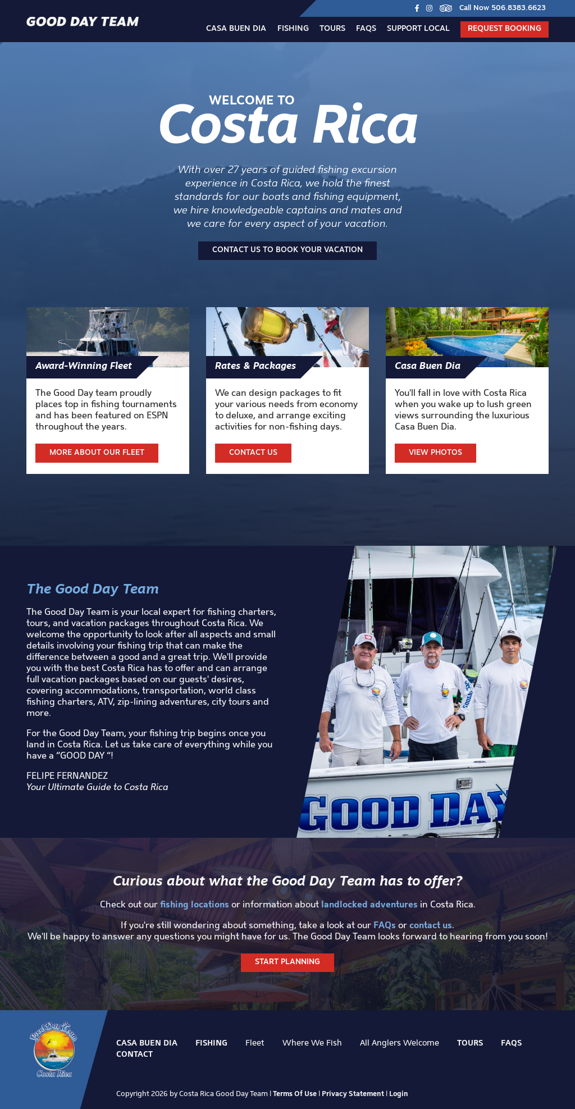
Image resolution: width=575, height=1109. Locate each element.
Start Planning (287, 962)
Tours (332, 29)
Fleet (254, 1042)
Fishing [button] (293, 29)
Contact (134, 1054)
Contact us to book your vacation (287, 250)
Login (398, 1093)
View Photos (435, 453)
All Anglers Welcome (399, 1042)
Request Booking (504, 29)
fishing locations (194, 904)
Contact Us (253, 453)
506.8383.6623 (518, 8)
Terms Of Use (295, 1093)
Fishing (211, 1043)
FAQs (366, 29)
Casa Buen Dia (236, 29)
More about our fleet (96, 453)
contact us (430, 924)
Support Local (418, 29)
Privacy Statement (353, 1093)
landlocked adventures (369, 904)
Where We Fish (312, 1042)
